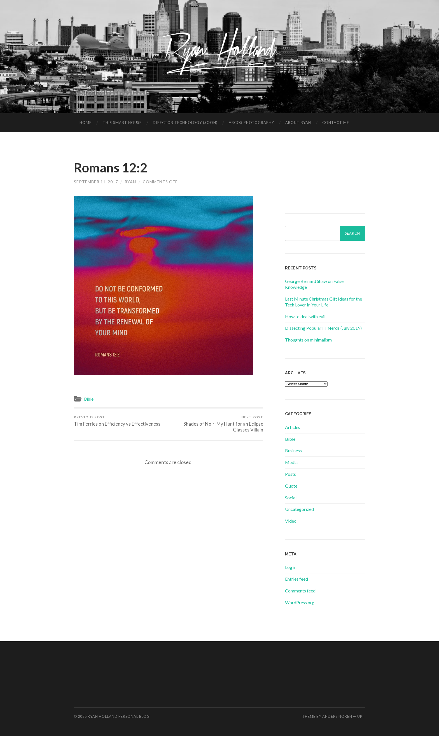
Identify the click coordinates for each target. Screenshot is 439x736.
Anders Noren (337, 716)
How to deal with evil (305, 316)
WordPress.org (299, 602)
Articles (292, 427)
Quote (291, 485)
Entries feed (296, 579)
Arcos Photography (251, 122)
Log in (290, 567)
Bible (89, 399)
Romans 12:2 (110, 167)
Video (290, 520)
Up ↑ (361, 716)
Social (290, 497)
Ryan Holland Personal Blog (119, 716)
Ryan (130, 181)
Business (293, 450)
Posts (290, 474)
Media (291, 462)
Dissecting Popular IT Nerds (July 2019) (323, 328)
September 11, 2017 (96, 181)
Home (86, 122)
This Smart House (122, 122)
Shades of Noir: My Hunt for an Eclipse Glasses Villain (217, 424)
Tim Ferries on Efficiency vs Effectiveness (117, 421)
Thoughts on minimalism (308, 339)
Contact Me (335, 122)
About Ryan (298, 122)
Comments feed (300, 590)
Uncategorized (299, 509)
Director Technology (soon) (185, 122)
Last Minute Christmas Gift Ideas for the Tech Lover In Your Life (323, 301)
